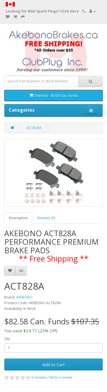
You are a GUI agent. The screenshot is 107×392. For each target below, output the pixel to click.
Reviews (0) (46, 217)
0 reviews (39, 377)
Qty (7, 338)
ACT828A (34, 127)
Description (18, 217)
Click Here (69, 11)
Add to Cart (53, 364)
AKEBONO (24, 297)
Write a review (60, 377)
